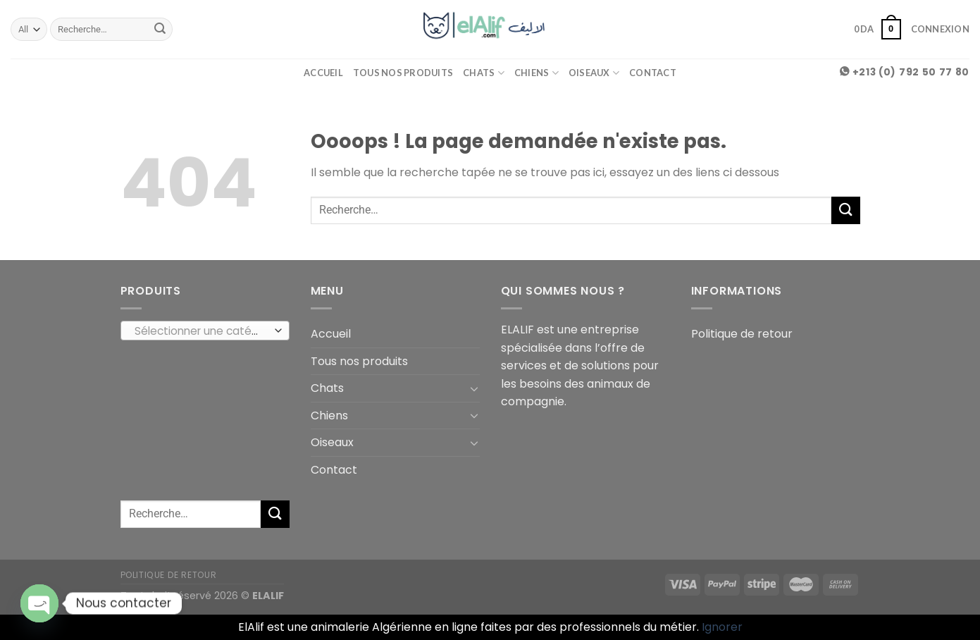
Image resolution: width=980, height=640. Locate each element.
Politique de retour (742, 334)
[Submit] (160, 30)
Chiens (536, 73)
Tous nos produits (403, 72)
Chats (483, 73)
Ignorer (722, 627)
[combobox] (205, 330)
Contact (652, 72)
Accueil (323, 72)
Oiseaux (594, 73)
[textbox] (201, 331)
